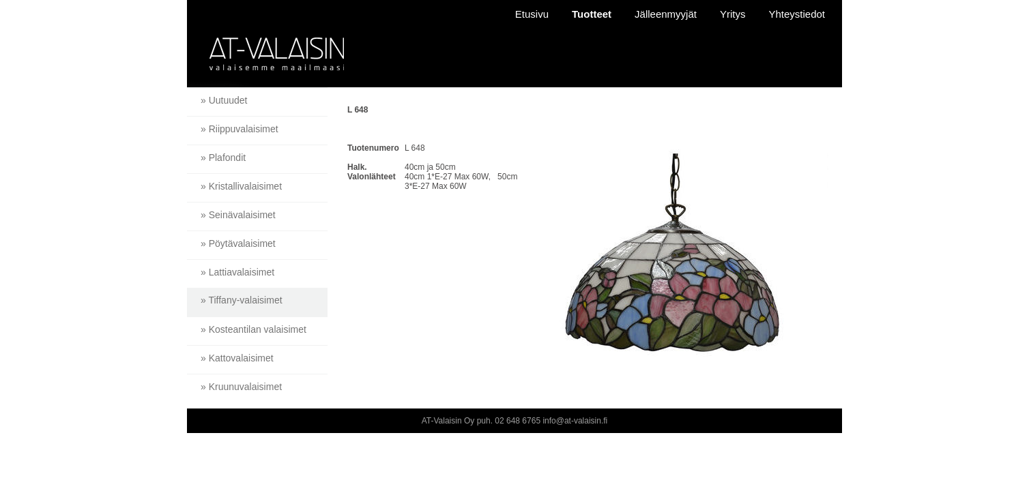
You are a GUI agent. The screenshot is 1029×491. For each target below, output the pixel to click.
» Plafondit (223, 157)
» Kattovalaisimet (237, 358)
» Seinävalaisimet (238, 214)
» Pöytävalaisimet (238, 243)
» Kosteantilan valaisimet (253, 329)
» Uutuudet (224, 100)
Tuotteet (591, 14)
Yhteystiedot (796, 14)
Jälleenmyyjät (666, 14)
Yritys (733, 14)
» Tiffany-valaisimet (241, 300)
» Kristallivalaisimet (241, 186)
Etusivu (532, 14)
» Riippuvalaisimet (239, 128)
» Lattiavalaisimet (237, 272)
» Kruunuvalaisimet (241, 386)
